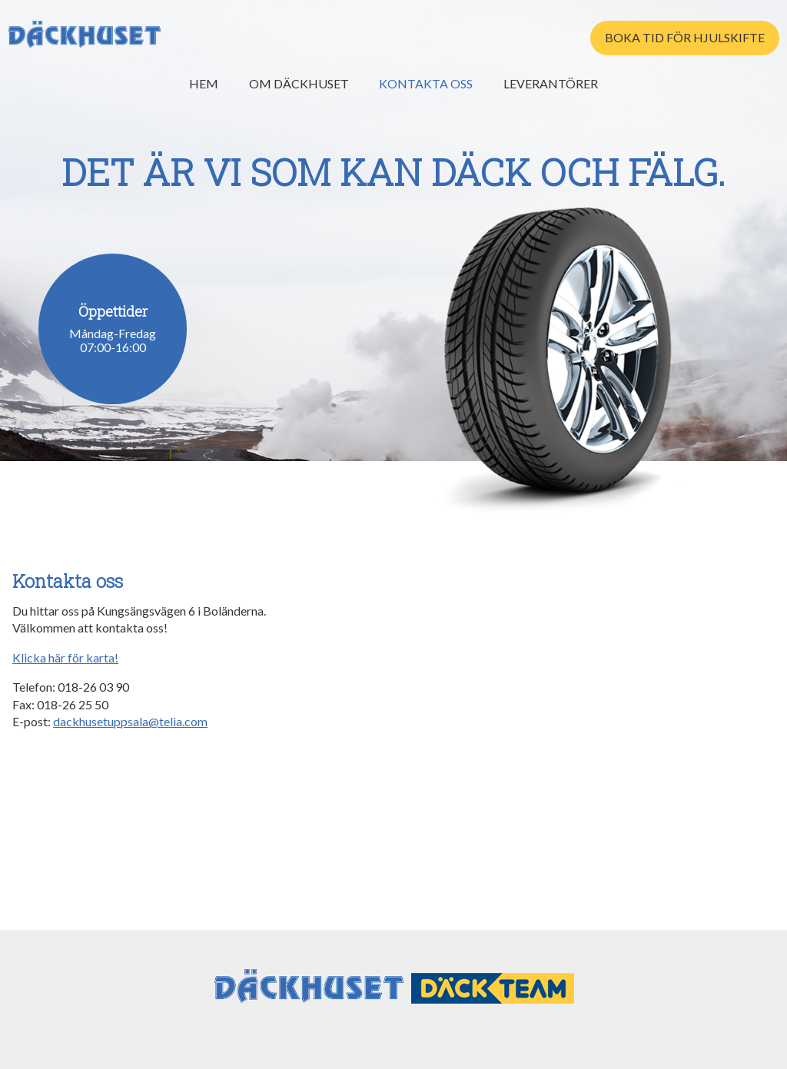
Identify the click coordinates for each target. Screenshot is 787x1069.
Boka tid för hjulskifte (685, 37)
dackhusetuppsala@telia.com (130, 721)
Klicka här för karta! (65, 657)
